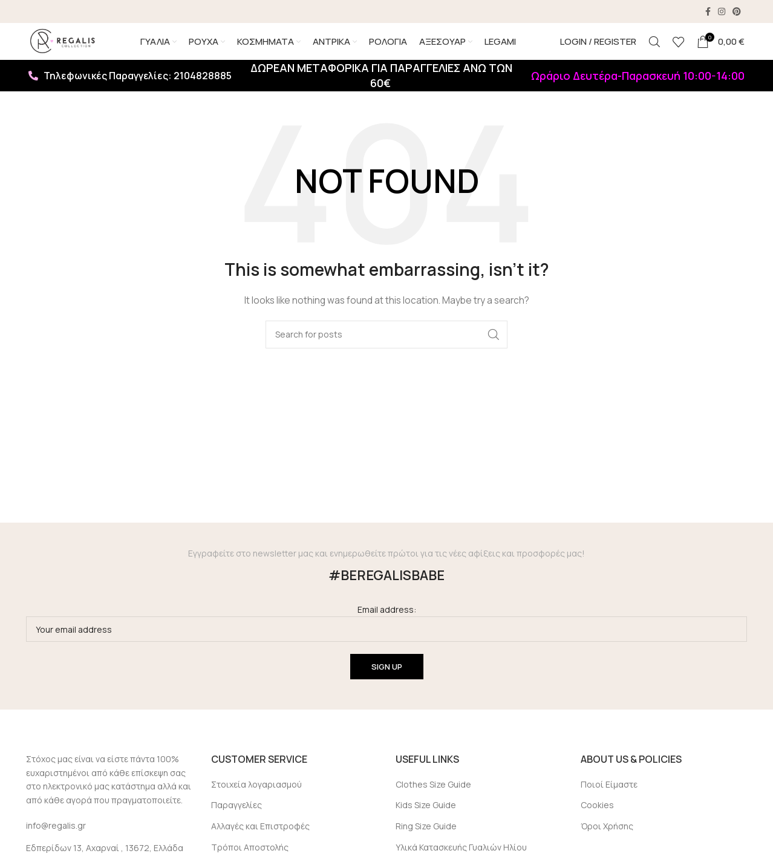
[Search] (654, 51)
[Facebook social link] (708, 12)
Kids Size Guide (426, 823)
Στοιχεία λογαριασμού (256, 802)
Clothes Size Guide (433, 802)
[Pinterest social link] (737, 12)
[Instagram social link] (721, 12)
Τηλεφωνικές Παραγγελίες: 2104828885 (130, 94)
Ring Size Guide (426, 845)
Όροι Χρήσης (607, 845)
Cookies (597, 823)
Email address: (386, 641)
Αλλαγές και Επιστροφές (260, 845)
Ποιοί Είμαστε (609, 802)
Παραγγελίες (236, 823)
